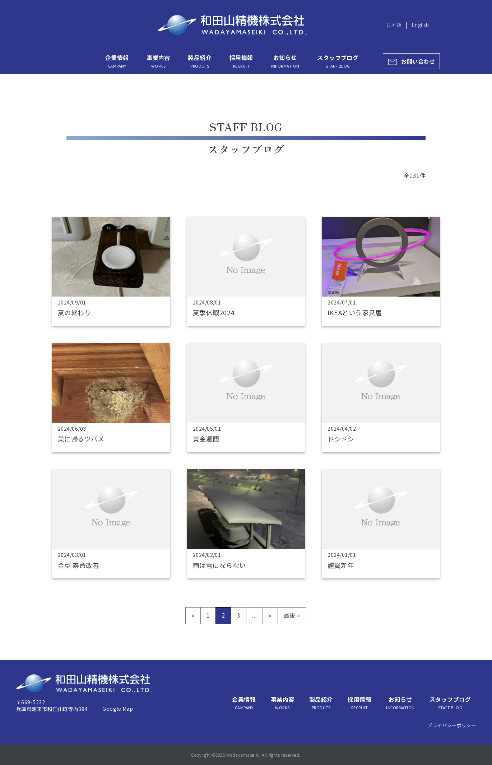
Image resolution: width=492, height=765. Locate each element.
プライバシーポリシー (451, 725)
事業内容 (158, 61)
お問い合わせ (418, 61)
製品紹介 (200, 61)
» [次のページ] (270, 615)
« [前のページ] (192, 615)
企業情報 (117, 61)
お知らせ (285, 61)
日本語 (394, 24)
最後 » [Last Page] (292, 615)
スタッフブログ (337, 61)
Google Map (117, 708)
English (420, 24)
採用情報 (241, 61)
